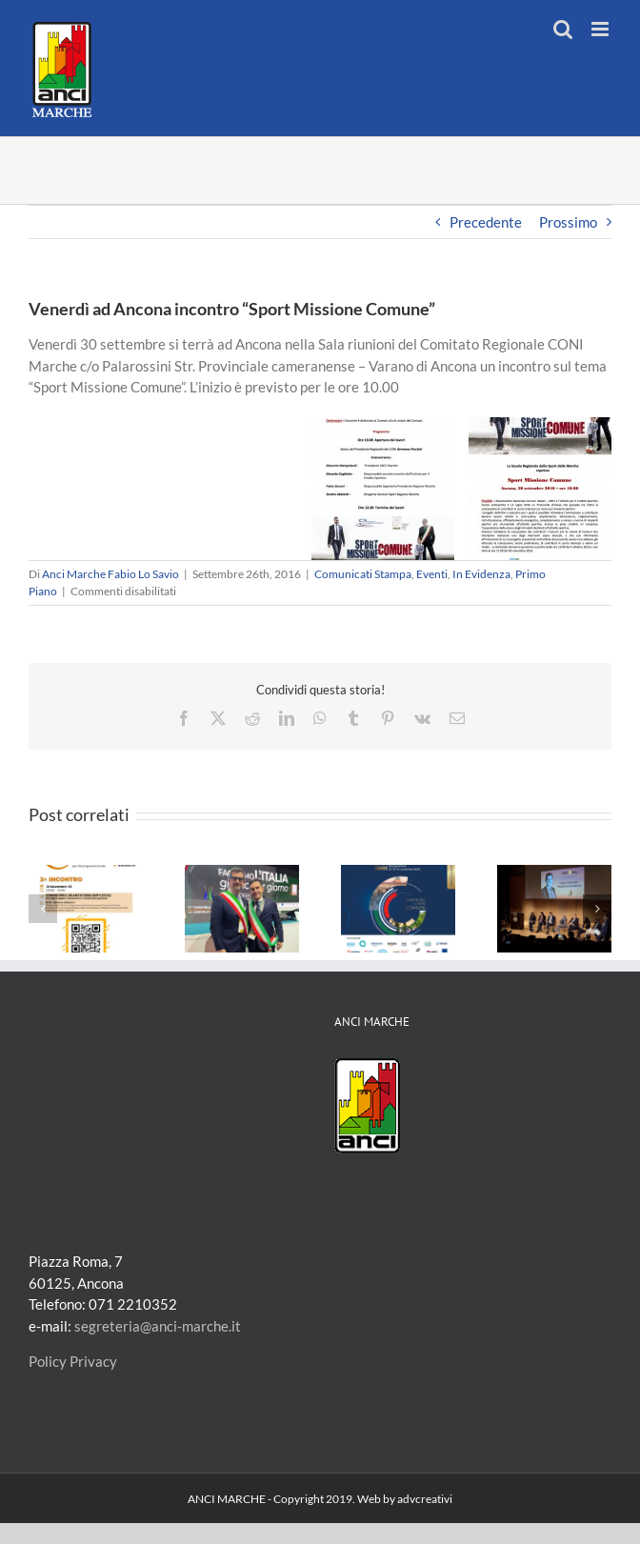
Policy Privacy (73, 1361)
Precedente (486, 222)
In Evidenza (481, 574)
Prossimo (568, 222)
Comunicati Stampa (362, 574)
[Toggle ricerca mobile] (562, 29)
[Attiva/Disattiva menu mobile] (601, 29)
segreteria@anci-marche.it (157, 1325)
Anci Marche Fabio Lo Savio (110, 574)
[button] (43, 908)
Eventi (432, 574)
